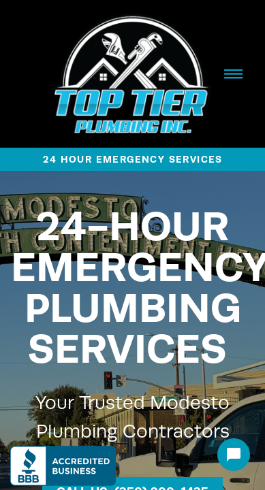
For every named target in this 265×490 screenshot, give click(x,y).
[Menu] (233, 73)
